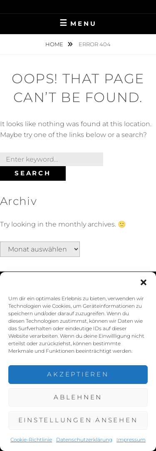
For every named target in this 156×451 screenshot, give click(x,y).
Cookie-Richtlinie (31, 439)
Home (54, 44)
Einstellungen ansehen (78, 420)
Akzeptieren (78, 374)
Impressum (131, 439)
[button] (143, 282)
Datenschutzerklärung (84, 439)
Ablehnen (78, 397)
